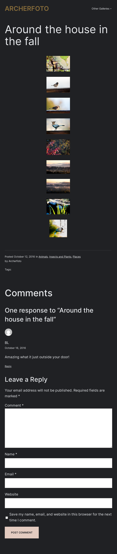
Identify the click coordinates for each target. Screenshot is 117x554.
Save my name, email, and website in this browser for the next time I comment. (60, 517)
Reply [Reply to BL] (8, 366)
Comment (14, 405)
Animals (43, 256)
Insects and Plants (60, 256)
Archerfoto (27, 8)
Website (11, 494)
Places (77, 256)
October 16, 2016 (15, 347)
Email (11, 474)
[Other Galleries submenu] (111, 8)
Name (11, 454)
